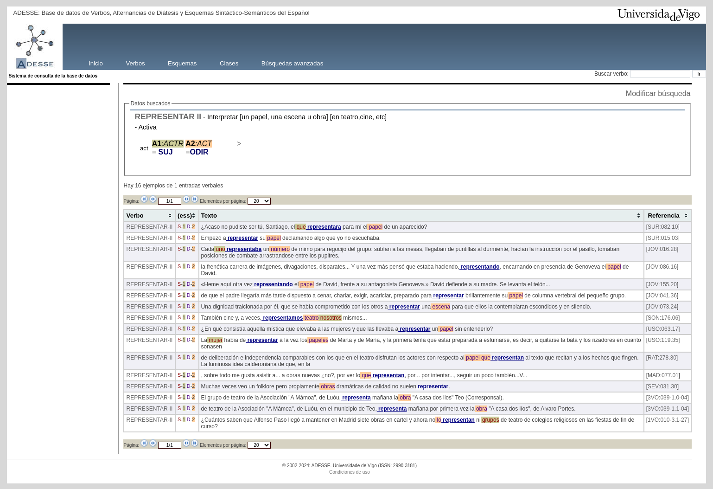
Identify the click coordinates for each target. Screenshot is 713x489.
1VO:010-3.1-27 (667, 420)
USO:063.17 (663, 329)
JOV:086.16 (662, 267)
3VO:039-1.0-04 (667, 397)
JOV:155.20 (662, 284)
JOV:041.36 (662, 295)
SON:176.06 (663, 318)
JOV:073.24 (662, 306)
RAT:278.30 (662, 357)
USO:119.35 (663, 340)
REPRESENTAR (164, 116)
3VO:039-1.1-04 (667, 408)
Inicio (96, 62)
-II (170, 227)
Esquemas (182, 62)
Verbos (135, 62)
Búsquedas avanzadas (292, 62)
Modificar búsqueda (658, 93)
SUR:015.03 (663, 238)
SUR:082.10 (663, 227)
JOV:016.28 (662, 249)
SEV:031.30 (662, 386)
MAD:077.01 (663, 375)
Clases (229, 62)
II (199, 116)
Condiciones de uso (349, 472)
